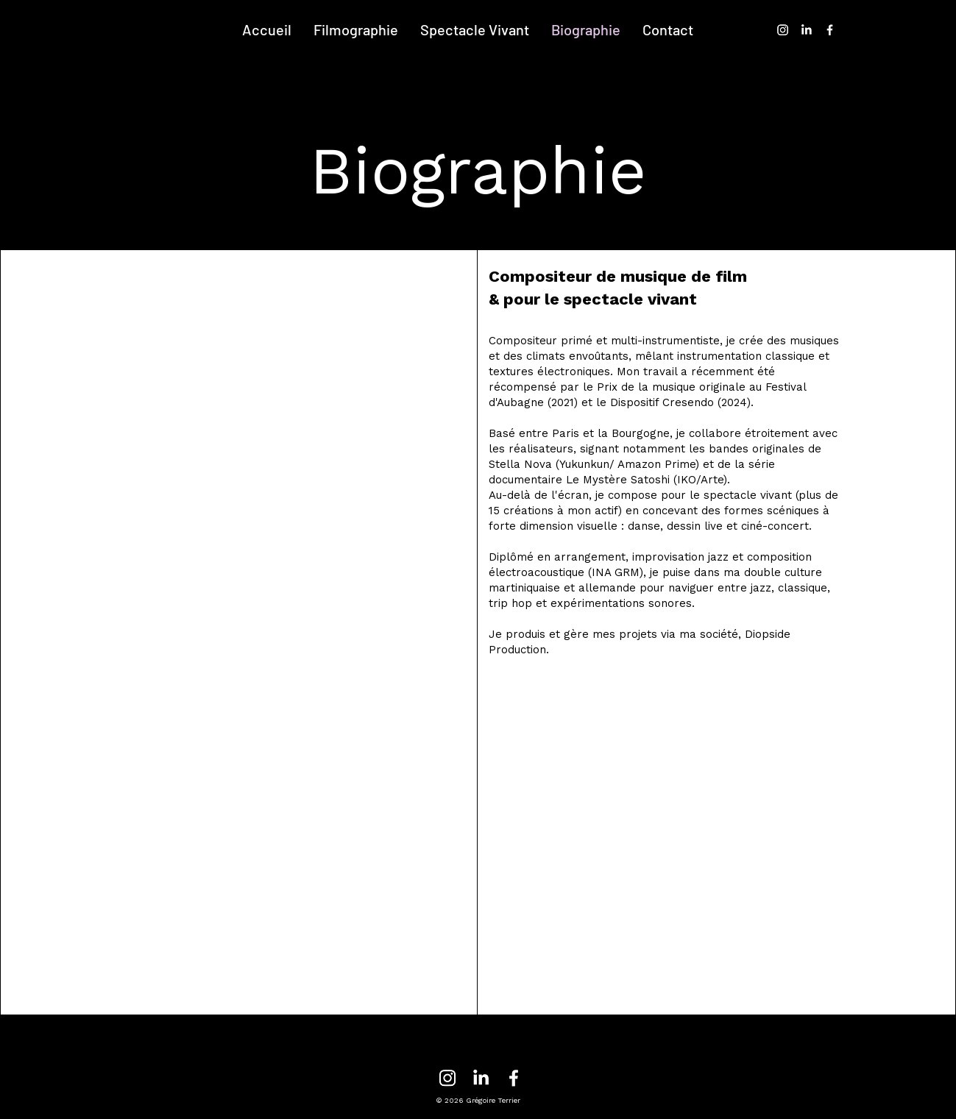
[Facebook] (830, 30)
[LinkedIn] (806, 30)
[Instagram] (782, 30)
